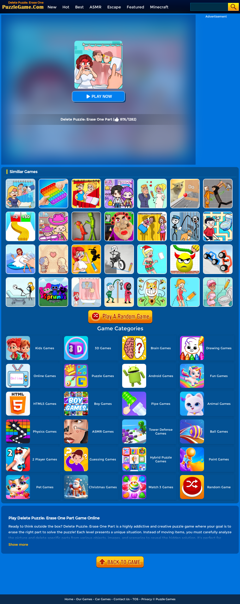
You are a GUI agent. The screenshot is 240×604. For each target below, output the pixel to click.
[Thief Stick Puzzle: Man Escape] (119, 279)
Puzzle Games (165, 599)
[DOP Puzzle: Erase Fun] (20, 180)
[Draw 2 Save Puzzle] (218, 279)
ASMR (96, 7)
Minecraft (159, 7)
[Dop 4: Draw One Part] (86, 279)
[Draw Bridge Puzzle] (119, 246)
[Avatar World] (53, 213)
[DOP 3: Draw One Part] (86, 246)
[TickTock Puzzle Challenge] (185, 180)
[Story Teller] (53, 246)
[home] (22, 7)
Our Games (84, 599)
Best (79, 7)
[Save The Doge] (152, 279)
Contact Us (122, 599)
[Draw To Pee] (218, 213)
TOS (135, 599)
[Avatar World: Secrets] (119, 180)
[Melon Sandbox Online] (86, 213)
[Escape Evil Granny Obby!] (119, 213)
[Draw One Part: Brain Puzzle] (185, 279)
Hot (65, 7)
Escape (114, 7)
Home (69, 599)
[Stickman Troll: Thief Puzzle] (185, 213)
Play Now (98, 96)
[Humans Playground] (218, 180)
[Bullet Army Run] (20, 213)
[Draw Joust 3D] (218, 246)
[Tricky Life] (20, 279)
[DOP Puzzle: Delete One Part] (86, 180)
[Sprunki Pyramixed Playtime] (53, 279)
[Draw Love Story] (152, 180)
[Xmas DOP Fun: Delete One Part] (152, 246)
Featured (135, 7)
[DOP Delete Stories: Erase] (20, 246)
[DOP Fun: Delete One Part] (152, 213)
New (52, 7)
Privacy (146, 599)
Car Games (103, 599)
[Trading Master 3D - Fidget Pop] (53, 180)
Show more (18, 544)
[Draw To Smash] (185, 246)
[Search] (209, 7)
